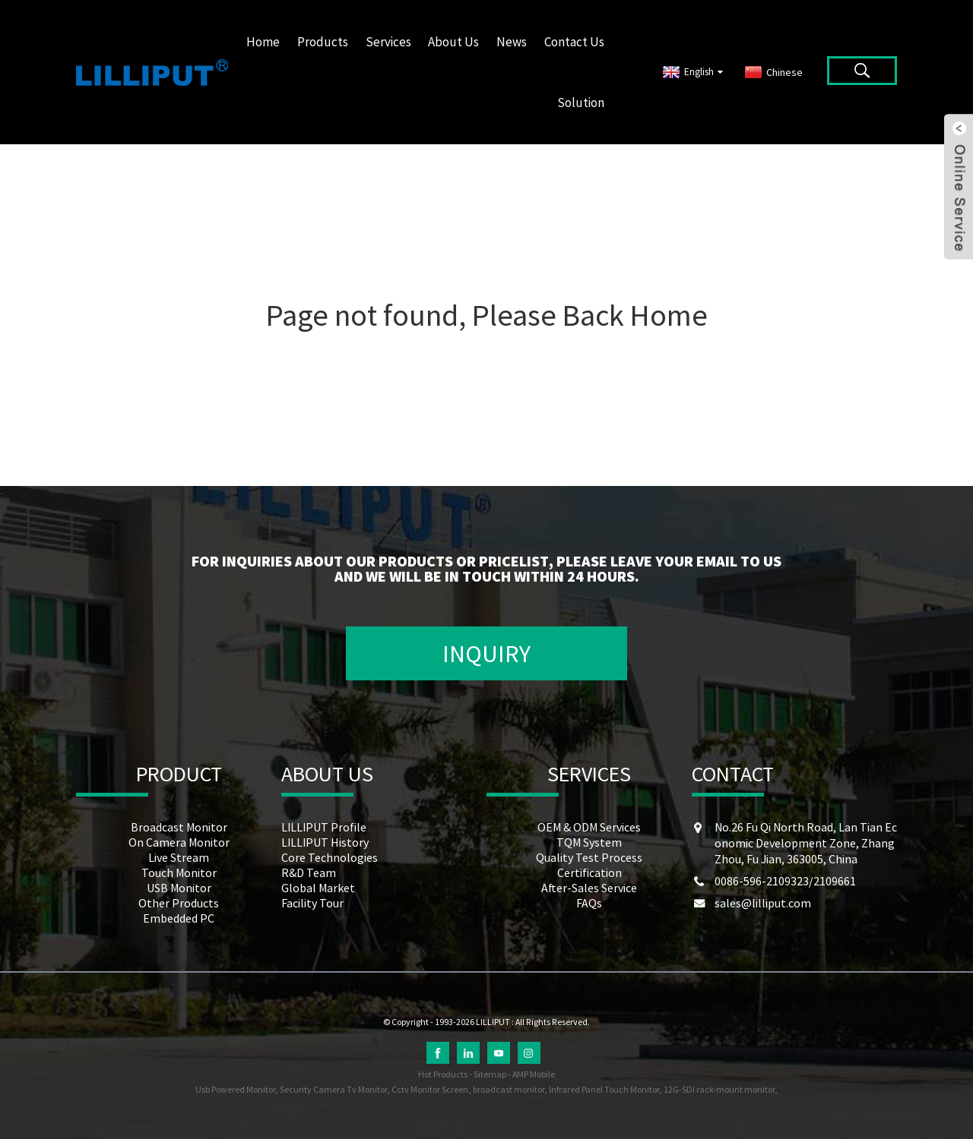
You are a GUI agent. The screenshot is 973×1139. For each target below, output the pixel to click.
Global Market (318, 887)
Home (263, 41)
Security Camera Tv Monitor (333, 1089)
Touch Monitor (179, 872)
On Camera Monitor (179, 842)
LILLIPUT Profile (323, 827)
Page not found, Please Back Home (487, 315)
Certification (589, 872)
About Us (453, 41)
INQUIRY (486, 654)
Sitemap (490, 1074)
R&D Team (308, 872)
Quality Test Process (589, 857)
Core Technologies (329, 857)
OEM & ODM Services (589, 827)
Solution (580, 102)
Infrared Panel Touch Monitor (604, 1089)
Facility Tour (312, 902)
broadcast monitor (508, 1089)
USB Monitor (179, 887)
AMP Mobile (533, 1074)
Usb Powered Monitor (235, 1089)
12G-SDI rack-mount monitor (719, 1089)
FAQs (589, 902)
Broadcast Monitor (179, 827)
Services (388, 41)
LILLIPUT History (325, 842)
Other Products (178, 902)
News (511, 41)
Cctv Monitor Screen (429, 1089)
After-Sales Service (589, 887)
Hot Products (442, 1074)
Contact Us (574, 41)
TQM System (589, 842)
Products (322, 41)
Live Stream (178, 857)
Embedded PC (178, 918)
